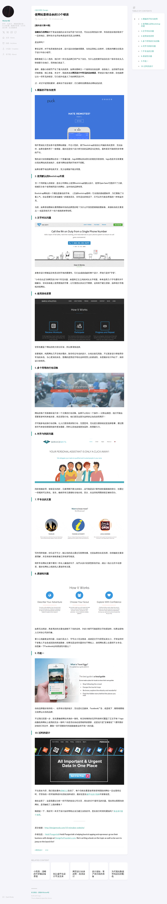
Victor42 (6, 21)
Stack (38, 898)
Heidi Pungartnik (52, 834)
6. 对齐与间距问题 (148, 46)
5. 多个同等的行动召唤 (150, 41)
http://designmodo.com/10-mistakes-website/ (65, 827)
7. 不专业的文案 (147, 51)
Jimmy (50, 898)
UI (47, 850)
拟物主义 (64, 790)
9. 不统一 (144, 61)
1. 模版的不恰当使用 (149, 19)
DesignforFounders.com (65, 838)
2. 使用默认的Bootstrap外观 (150, 25)
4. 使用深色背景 (147, 36)
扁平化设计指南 (93, 794)
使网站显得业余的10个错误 (52, 14)
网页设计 (39, 850)
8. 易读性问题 (146, 56)
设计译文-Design (42, 10)
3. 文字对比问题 (147, 31)
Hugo (39, 896)
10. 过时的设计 (147, 66)
